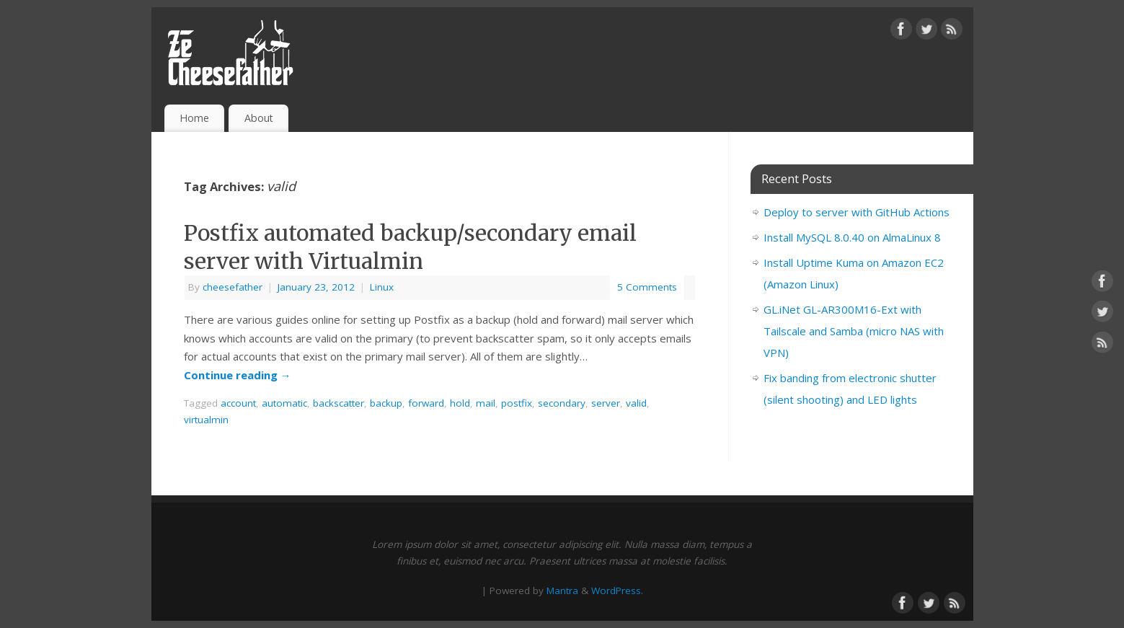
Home (194, 118)
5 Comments (647, 286)
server (605, 403)
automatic (284, 403)
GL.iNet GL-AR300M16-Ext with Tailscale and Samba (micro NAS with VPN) (854, 331)
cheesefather (232, 286)
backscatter (338, 403)
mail (485, 403)
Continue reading (237, 375)
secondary (561, 403)
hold (460, 403)
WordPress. (617, 590)
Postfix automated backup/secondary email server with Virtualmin (410, 247)
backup (386, 403)
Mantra (562, 590)
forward (426, 403)
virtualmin (206, 419)
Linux (382, 286)
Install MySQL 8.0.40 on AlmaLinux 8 (852, 237)
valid (636, 403)
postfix (516, 403)
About (258, 118)
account (238, 403)
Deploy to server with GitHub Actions (857, 212)
